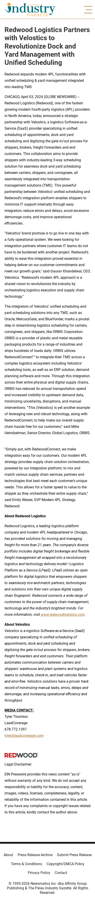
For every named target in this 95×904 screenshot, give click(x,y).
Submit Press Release (74, 855)
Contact (61, 873)
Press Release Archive (35, 855)
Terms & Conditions (26, 864)
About (8, 855)
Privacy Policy (39, 873)
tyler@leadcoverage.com (24, 735)
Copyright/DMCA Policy (65, 864)
